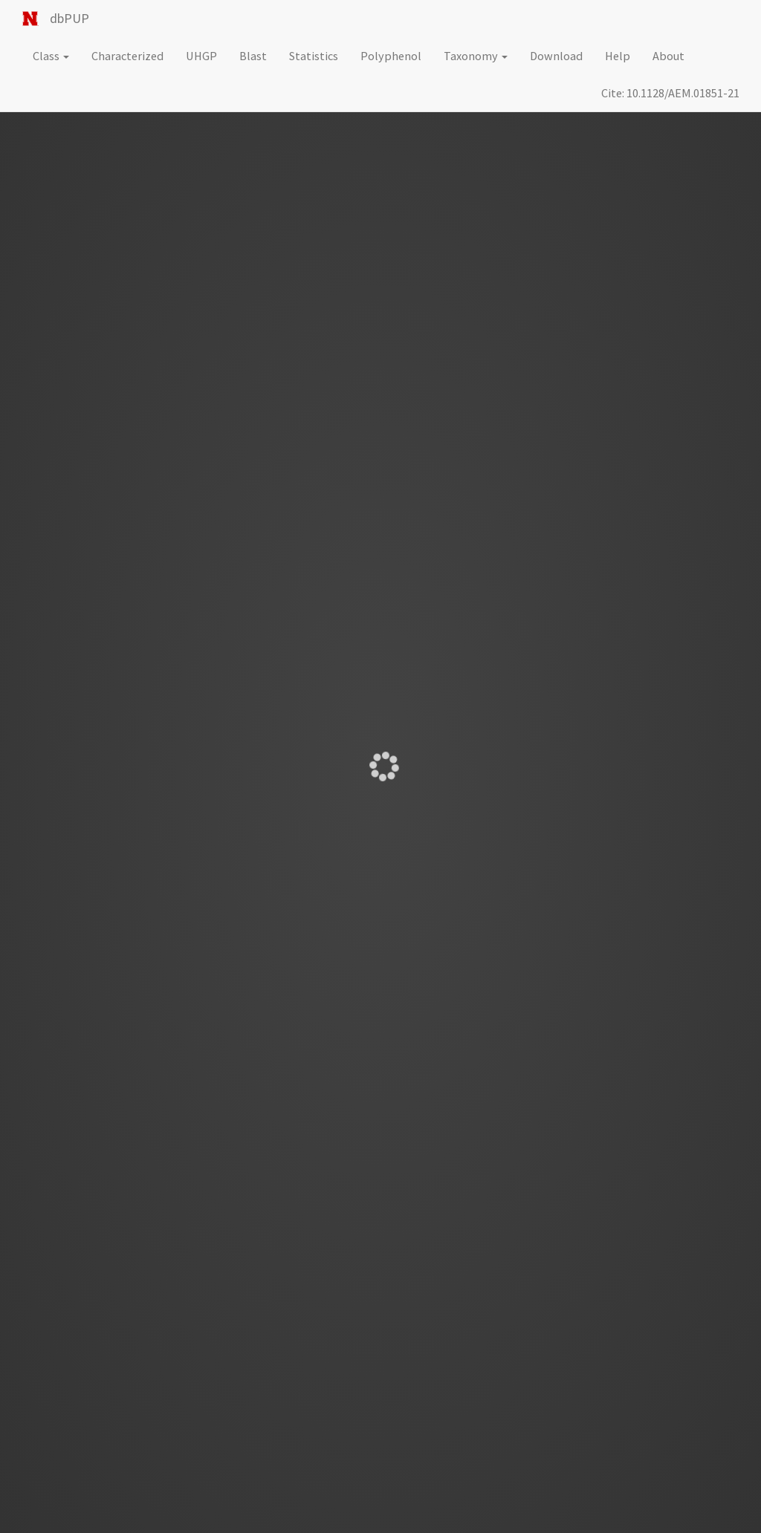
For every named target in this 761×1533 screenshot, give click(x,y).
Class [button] (51, 55)
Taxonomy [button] (476, 55)
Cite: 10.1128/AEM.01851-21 (670, 92)
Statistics (313, 55)
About (668, 55)
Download (556, 55)
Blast (253, 55)
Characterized (127, 55)
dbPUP (69, 18)
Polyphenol (390, 55)
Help (617, 55)
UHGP (201, 55)
